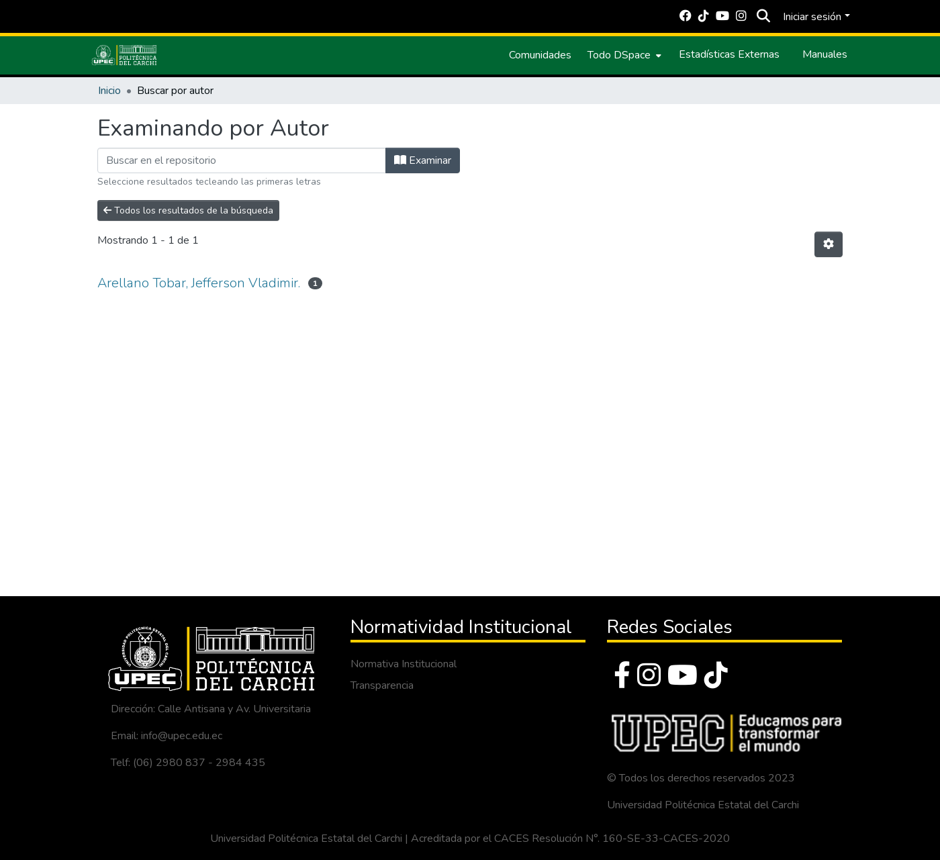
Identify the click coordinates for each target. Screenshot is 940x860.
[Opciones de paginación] (828, 244)
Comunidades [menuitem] (540, 55)
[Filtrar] (241, 160)
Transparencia (382, 685)
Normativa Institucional (403, 664)
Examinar (422, 160)
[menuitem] (623, 55)
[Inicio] (124, 55)
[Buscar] (763, 17)
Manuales (824, 54)
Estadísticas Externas (729, 54)
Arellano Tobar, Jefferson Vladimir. (198, 283)
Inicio (109, 90)
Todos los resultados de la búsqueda (188, 210)
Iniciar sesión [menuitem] (812, 16)
